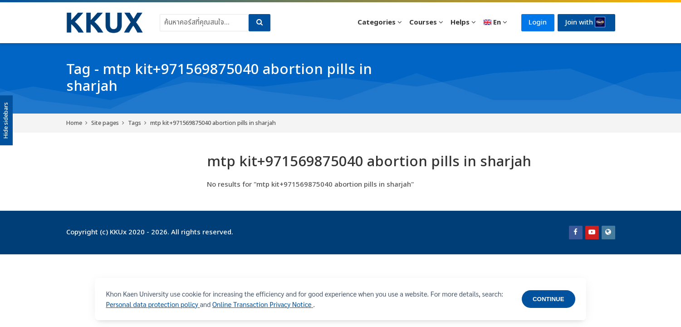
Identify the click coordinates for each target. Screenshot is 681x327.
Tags (134, 123)
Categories (376, 22)
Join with (585, 22)
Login (537, 22)
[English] (494, 23)
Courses (422, 22)
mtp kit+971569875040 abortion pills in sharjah (213, 123)
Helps (459, 22)
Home (74, 123)
